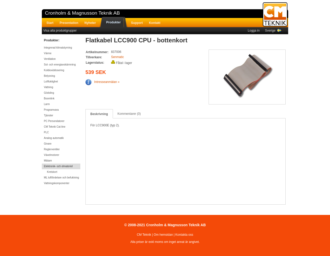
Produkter (113, 22)
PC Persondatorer (54, 121)
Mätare (48, 160)
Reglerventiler (52, 149)
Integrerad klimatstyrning (58, 47)
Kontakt (154, 23)
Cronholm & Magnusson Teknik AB (82, 13)
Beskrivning (99, 114)
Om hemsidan (163, 234)
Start (49, 23)
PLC (46, 132)
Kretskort (52, 171)
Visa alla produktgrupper (60, 30)
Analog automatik (54, 138)
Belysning (49, 75)
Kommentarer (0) (129, 114)
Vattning (48, 87)
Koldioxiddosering (54, 70)
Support (137, 23)
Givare (47, 143)
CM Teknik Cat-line (54, 126)
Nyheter (90, 23)
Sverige (273, 30)
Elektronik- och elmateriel (58, 166)
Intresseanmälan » (102, 82)
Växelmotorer (51, 155)
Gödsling (49, 92)
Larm (47, 104)
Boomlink (49, 98)
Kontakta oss (184, 234)
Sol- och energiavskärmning (60, 64)
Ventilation (50, 59)
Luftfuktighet (51, 81)
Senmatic (117, 57)
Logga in (254, 30)
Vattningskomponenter (56, 183)
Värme (47, 53)
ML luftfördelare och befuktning (61, 177)
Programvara (51, 109)
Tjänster (48, 115)
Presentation (69, 23)
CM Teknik (144, 234)
